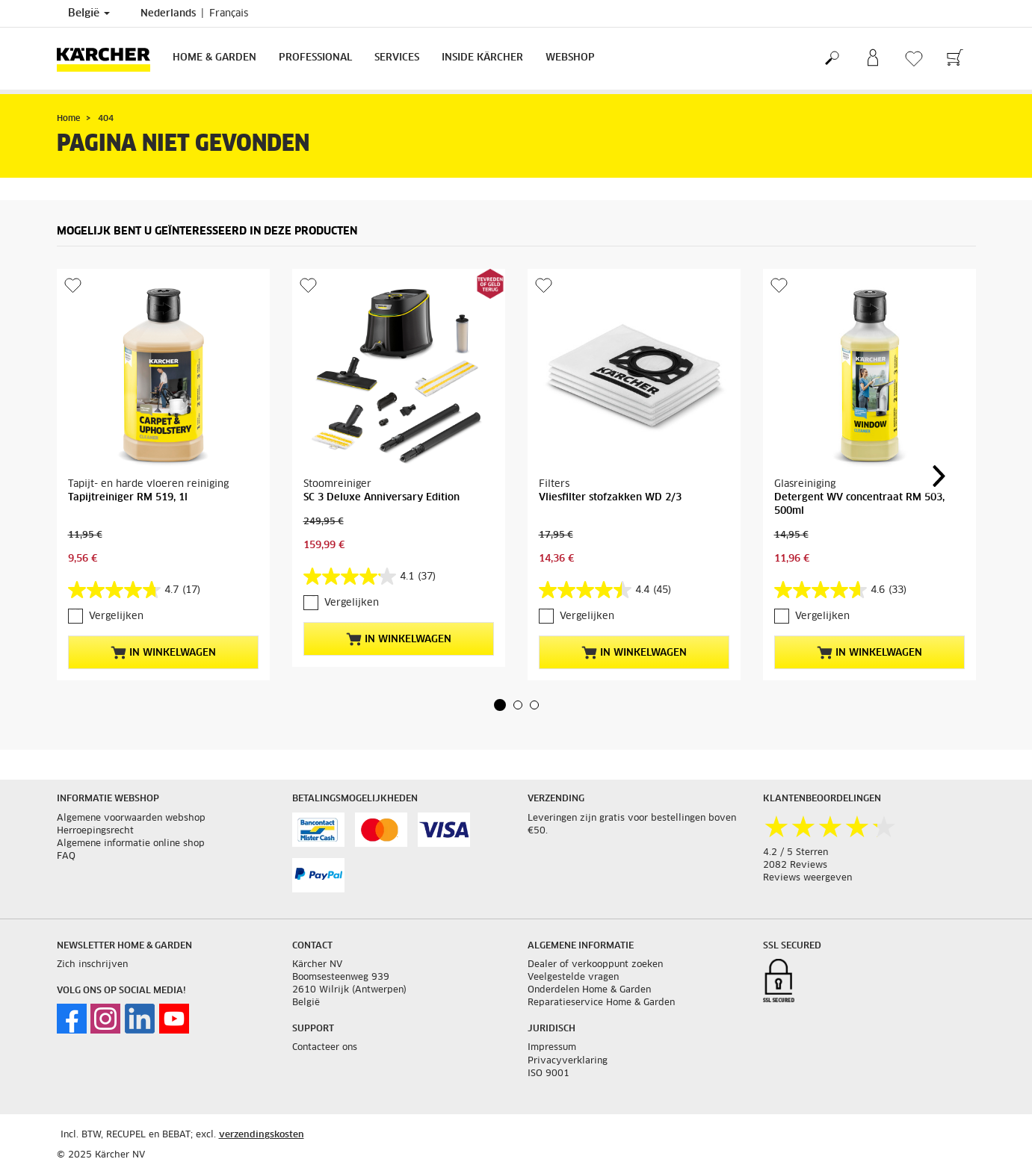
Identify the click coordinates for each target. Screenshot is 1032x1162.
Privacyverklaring (568, 1061)
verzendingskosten (261, 1135)
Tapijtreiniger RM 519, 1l (128, 498)
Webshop (570, 58)
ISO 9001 (548, 1073)
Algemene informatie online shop (131, 843)
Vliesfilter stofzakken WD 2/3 (610, 498)
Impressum (552, 1047)
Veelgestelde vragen (573, 977)
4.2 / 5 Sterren (795, 852)
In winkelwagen (163, 652)
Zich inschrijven (92, 964)
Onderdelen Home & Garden (589, 990)
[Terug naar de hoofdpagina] (109, 59)
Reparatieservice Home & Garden (601, 1002)
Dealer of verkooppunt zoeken (595, 964)
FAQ (66, 856)
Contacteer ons (324, 1047)
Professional (315, 58)
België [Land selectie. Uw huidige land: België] (89, 13)
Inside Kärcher (482, 58)
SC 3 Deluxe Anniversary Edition (381, 498)
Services (396, 58)
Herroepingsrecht (95, 831)
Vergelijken (116, 616)
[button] (500, 705)
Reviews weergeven (807, 878)
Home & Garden (214, 58)
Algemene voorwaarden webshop (131, 818)
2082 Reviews (795, 865)
